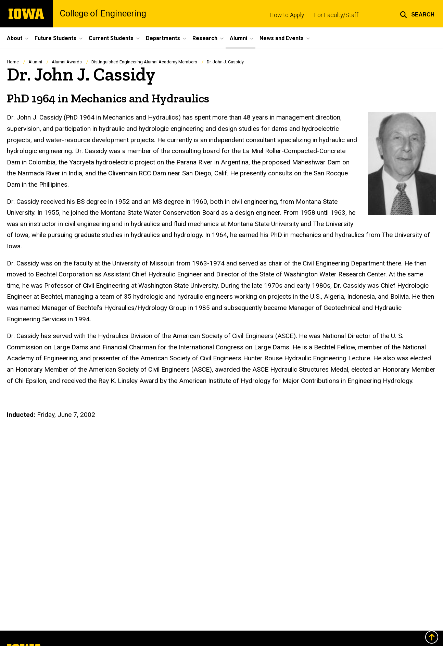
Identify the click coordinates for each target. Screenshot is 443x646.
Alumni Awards (67, 61)
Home (13, 61)
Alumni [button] (238, 38)
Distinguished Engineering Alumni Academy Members (144, 61)
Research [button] (204, 38)
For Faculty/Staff (336, 15)
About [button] (14, 38)
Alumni (35, 61)
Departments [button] (163, 38)
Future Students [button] (55, 38)
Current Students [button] (111, 38)
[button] (417, 13)
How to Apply (286, 15)
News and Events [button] (282, 38)
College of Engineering (103, 13)
